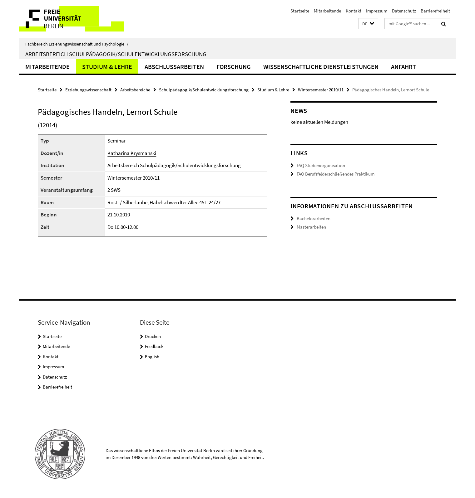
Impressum (376, 11)
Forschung (233, 66)
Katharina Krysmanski (131, 153)
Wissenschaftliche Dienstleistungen (321, 66)
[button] (368, 24)
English (152, 357)
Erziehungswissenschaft (88, 90)
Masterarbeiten (311, 227)
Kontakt (353, 11)
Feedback (154, 346)
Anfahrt (403, 66)
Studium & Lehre (107, 66)
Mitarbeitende (327, 11)
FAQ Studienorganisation (321, 165)
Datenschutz (404, 11)
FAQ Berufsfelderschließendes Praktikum (335, 174)
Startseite (299, 11)
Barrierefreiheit (435, 11)
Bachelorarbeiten (313, 218)
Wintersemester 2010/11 (321, 90)
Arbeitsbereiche (135, 90)
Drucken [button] (153, 336)
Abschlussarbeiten (174, 66)
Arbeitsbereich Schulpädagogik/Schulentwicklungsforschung (115, 54)
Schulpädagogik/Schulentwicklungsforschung (204, 90)
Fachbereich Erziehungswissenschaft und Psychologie (76, 44)
